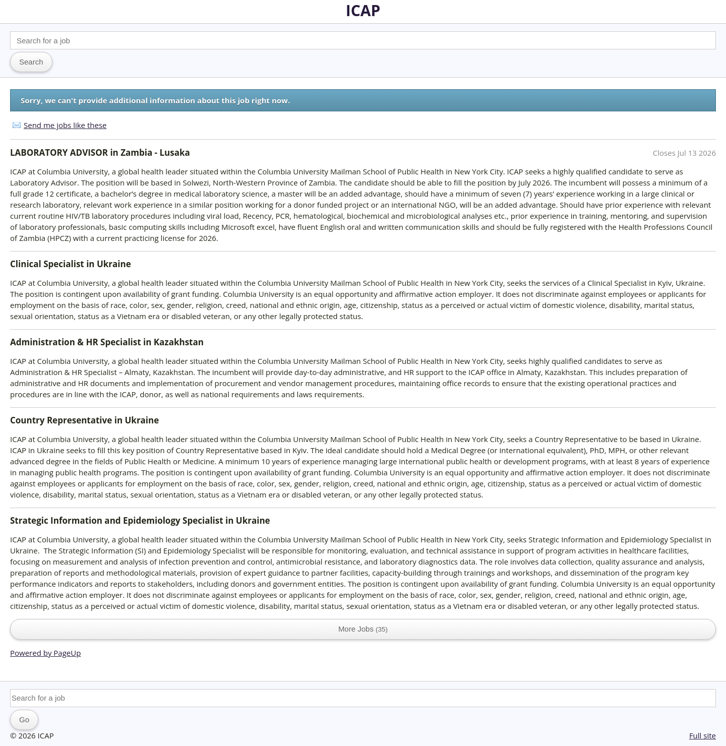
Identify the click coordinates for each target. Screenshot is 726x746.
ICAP (363, 10)
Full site (702, 735)
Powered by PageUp (45, 653)
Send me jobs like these (65, 125)
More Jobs (363, 629)
